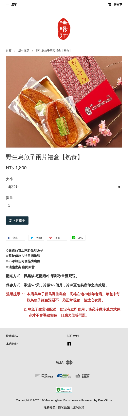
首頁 (8, 50)
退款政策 (78, 407)
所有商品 (23, 50)
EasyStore (105, 400)
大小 (9, 179)
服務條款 (50, 407)
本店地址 (12, 344)
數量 (9, 198)
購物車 (115, 4)
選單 (11, 4)
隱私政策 (64, 407)
